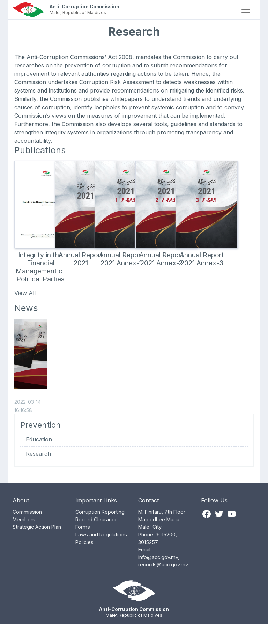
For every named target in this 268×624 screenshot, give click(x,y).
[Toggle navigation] (245, 10)
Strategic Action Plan (37, 527)
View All (25, 292)
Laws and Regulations (101, 534)
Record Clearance (96, 519)
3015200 (166, 534)
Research (38, 453)
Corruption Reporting (100, 512)
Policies (84, 542)
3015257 (148, 542)
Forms (82, 527)
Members (24, 519)
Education (39, 439)
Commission (27, 512)
